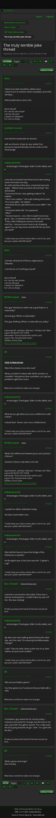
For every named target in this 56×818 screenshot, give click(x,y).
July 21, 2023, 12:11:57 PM (14, 255)
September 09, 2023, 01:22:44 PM (17, 588)
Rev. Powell (11, 583)
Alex (7, 78)
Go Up (5, 783)
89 (10, 65)
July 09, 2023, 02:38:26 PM (14, 133)
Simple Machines (35, 812)
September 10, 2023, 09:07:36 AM (17, 676)
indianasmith (12, 162)
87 (51, 61)
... (31, 61)
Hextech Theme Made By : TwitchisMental (28, 815)
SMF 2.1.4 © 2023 (21, 812)
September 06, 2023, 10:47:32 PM (17, 546)
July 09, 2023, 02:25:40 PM (14, 83)
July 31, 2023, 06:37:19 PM (14, 447)
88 (4, 65)
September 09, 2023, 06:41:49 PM (17, 632)
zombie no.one (13, 128)
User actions (46, 70)
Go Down (7, 61)
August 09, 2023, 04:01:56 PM (15, 503)
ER (5, 352)
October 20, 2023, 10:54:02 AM (16, 755)
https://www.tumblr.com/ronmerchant (20, 343)
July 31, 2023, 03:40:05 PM (14, 356)
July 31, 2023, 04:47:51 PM (14, 408)
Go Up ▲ (38, 809)
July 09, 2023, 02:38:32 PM (14, 174)
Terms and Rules (26, 809)
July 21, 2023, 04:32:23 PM (14, 302)
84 (35, 61)
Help (16, 809)
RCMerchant (11, 297)
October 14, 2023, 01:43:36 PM (16, 713)
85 (40, 61)
